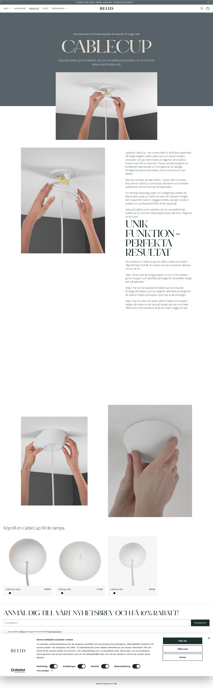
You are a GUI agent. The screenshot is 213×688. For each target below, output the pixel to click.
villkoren (23, 631)
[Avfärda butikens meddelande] (208, 2)
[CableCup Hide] (80, 561)
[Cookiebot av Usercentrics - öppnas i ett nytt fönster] (18, 682)
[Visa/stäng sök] (201, 8)
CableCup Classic (13, 589)
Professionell (59, 8)
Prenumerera (200, 623)
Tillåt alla (182, 652)
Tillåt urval (182, 661)
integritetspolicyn (54, 631)
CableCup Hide (64, 589)
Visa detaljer (43, 682)
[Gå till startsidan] (106, 8)
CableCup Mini (116, 589)
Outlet (45, 8)
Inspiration (34, 8)
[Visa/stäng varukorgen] (207, 8)
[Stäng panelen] (209, 650)
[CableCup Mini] (132, 561)
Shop (7, 8)
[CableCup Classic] (28, 561)
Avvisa (182, 669)
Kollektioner (20, 8)
